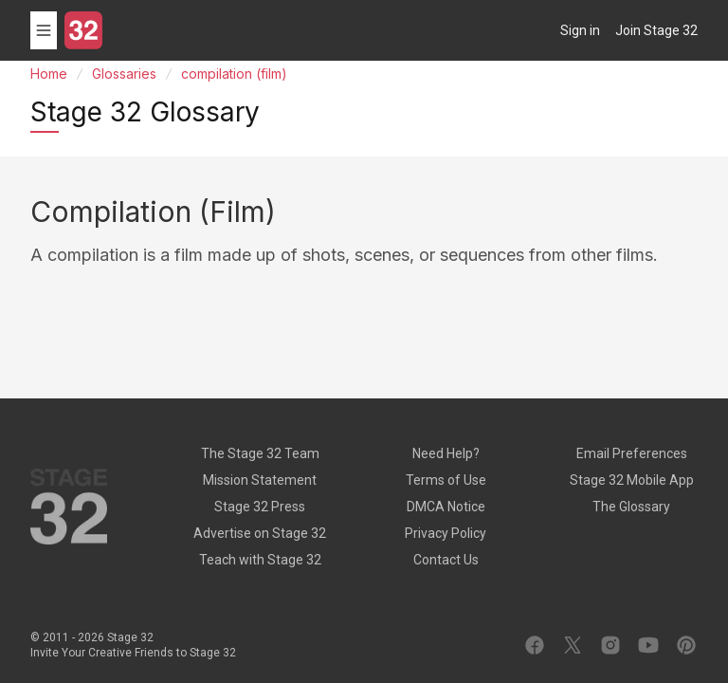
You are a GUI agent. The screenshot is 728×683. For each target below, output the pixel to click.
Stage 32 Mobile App (632, 480)
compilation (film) (234, 73)
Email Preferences (631, 453)
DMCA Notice (446, 506)
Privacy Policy (445, 533)
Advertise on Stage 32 (259, 533)
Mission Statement (260, 480)
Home (48, 73)
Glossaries (124, 73)
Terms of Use (446, 480)
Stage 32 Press (259, 506)
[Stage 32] (83, 30)
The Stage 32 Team (260, 453)
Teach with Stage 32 (260, 559)
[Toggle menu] (43, 30)
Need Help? (446, 453)
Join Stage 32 (656, 30)
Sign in (580, 30)
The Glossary (631, 506)
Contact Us (446, 559)
